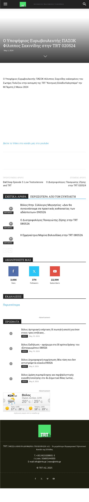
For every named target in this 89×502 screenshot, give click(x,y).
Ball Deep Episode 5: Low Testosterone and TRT (23, 184)
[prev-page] (5, 250)
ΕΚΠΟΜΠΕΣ (8, 213)
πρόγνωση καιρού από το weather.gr (26, 413)
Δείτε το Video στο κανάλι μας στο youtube (26, 143)
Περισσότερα (11, 304)
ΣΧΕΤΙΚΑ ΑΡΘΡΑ (15, 196)
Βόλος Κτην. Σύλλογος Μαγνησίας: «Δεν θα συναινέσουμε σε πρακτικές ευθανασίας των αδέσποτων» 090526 (47, 208)
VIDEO (24, 336)
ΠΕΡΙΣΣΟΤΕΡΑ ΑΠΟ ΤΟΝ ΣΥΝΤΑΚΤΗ (53, 196)
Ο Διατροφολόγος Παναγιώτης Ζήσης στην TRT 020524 (66, 184)
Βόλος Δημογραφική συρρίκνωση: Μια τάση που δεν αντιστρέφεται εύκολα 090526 (48, 361)
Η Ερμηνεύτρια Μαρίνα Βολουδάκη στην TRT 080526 (51, 235)
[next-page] (10, 250)
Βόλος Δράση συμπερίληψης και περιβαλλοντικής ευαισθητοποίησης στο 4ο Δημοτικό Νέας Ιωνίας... (47, 376)
